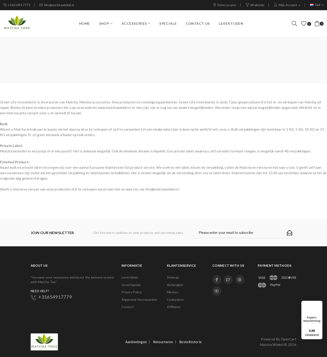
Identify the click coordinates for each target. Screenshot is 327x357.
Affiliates (174, 307)
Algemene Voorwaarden (139, 299)
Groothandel (130, 285)
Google (239, 279)
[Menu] (319, 303)
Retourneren (163, 342)
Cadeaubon (175, 299)
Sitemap (173, 277)
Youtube (216, 291)
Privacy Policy (131, 292)
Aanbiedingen (136, 342)
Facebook (216, 279)
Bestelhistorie (190, 342)
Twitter (228, 279)
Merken (172, 292)
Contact (127, 307)
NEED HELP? (40, 291)
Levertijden (129, 277)
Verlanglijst (175, 285)
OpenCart (288, 339)
